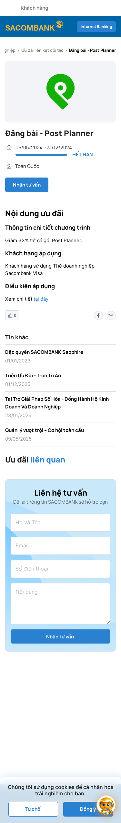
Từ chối (33, 809)
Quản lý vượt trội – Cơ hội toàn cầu (44, 430)
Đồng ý (88, 809)
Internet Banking (96, 26)
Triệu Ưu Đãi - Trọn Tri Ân (33, 375)
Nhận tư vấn (27, 184)
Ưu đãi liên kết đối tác (42, 50)
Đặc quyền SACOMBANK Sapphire (44, 352)
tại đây (41, 299)
